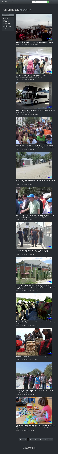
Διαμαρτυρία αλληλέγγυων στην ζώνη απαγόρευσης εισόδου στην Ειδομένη (35, 322)
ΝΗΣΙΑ (4, 28)
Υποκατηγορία (6, 23)
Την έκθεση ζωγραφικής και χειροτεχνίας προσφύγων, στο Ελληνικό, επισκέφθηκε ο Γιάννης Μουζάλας (33, 76)
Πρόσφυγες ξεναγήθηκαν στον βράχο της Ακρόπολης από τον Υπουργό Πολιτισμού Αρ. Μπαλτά (34, 391)
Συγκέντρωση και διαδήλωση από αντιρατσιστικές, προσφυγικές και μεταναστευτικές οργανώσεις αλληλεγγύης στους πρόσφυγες (35, 146)
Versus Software (32, 448)
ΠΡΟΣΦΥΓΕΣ (6, 21)
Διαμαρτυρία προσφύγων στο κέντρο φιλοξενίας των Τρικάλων (34, 42)
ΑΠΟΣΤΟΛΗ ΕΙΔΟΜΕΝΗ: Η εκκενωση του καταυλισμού (33, 357)
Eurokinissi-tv (6, 2)
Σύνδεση (53, 2)
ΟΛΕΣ (4, 20)
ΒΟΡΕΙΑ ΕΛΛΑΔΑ (7, 26)
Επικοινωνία (15, 2)
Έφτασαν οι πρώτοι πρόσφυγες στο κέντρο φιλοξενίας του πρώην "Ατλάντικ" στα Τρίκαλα (35, 111)
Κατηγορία (5, 18)
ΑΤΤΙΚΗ (5, 25)
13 (49, 439)
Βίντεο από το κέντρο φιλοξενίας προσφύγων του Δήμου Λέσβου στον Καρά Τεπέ (35, 181)
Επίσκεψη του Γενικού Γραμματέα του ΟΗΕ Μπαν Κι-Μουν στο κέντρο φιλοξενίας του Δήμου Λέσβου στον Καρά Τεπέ (35, 216)
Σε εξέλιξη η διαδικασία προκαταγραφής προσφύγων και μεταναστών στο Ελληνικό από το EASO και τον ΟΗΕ (33, 251)
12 (45, 439)
